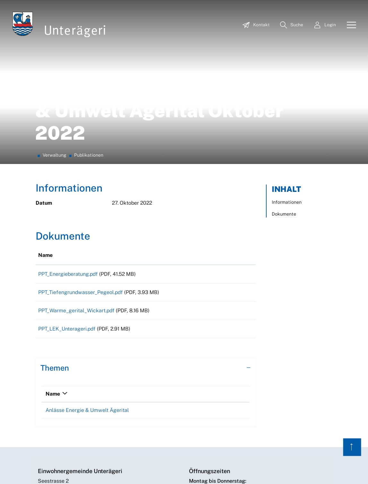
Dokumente (284, 130)
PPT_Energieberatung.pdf (68, 190)
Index (195, 469)
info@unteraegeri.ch (61, 429)
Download (230, 191)
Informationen (287, 118)
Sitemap (213, 469)
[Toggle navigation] (349, 25)
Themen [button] (54, 292)
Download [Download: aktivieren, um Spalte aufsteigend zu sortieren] (221, 171)
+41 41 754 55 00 (58, 437)
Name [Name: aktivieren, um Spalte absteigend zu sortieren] (53, 319)
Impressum (268, 469)
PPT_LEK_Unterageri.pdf (67, 252)
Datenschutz (239, 469)
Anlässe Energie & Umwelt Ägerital (87, 335)
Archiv (290, 469)
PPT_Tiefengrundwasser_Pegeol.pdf (80, 211)
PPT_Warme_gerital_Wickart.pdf (76, 231)
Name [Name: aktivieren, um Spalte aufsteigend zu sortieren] (45, 171)
